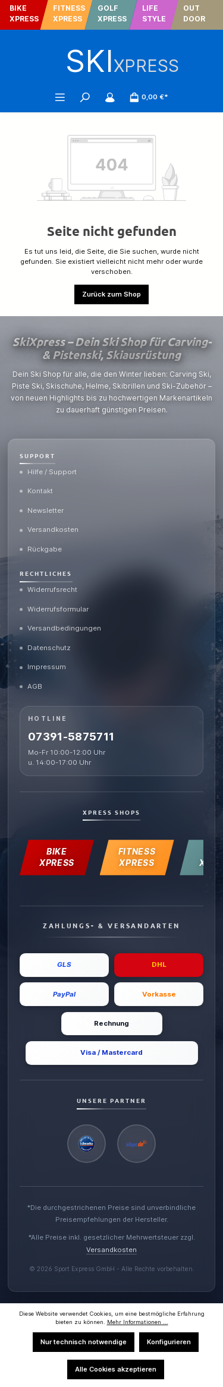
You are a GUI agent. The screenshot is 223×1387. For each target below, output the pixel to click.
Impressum (43, 667)
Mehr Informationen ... (137, 1322)
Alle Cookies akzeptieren (115, 1369)
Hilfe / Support (48, 472)
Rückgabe (41, 549)
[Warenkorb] (148, 96)
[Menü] (60, 96)
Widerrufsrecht (48, 589)
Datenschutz (45, 648)
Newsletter (42, 510)
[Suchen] (85, 96)
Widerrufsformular (54, 609)
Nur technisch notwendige (83, 1342)
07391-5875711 (71, 736)
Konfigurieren (169, 1342)
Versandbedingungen (60, 628)
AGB (31, 686)
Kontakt (36, 491)
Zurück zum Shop (111, 294)
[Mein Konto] (110, 96)
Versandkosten (49, 529)
